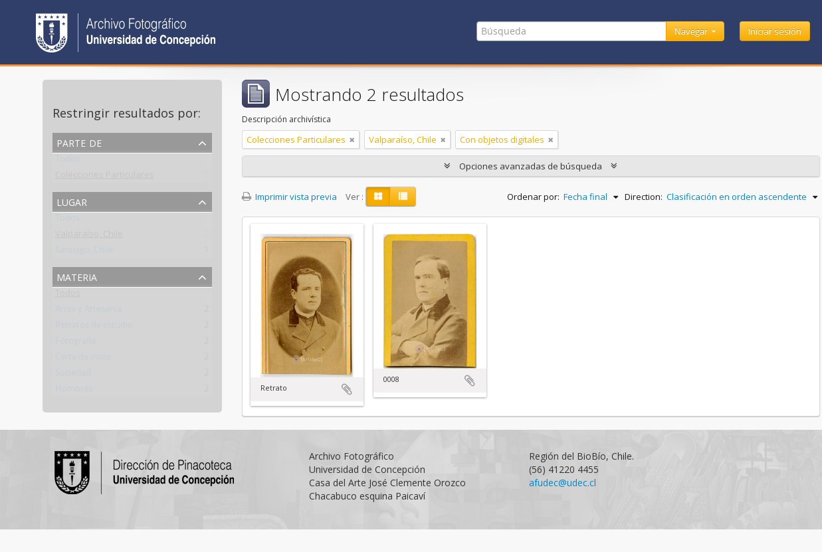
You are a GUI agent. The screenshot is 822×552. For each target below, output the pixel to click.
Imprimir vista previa (289, 197)
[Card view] (378, 197)
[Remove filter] (352, 139)
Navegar (692, 31)
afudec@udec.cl (562, 482)
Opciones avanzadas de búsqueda (530, 166)
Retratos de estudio (94, 327)
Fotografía (75, 343)
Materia (76, 276)
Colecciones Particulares (104, 177)
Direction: (644, 197)
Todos (67, 161)
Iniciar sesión (774, 31)
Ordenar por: (533, 197)
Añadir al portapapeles (347, 389)
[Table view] (403, 197)
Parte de (79, 142)
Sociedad (73, 375)
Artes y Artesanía (88, 312)
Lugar (71, 201)
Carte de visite (83, 359)
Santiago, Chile (84, 252)
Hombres (73, 391)
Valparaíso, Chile (89, 236)
